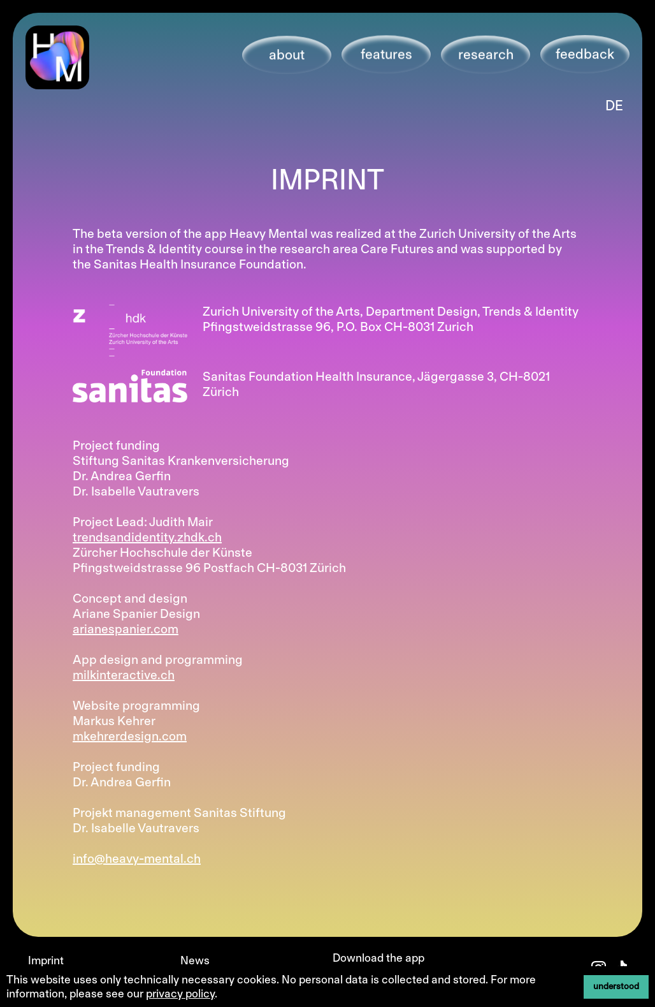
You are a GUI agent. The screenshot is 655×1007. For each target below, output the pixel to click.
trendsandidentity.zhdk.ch (147, 537)
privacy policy (180, 993)
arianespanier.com (125, 629)
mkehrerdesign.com (130, 736)
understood (616, 986)
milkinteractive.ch (124, 675)
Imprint (46, 960)
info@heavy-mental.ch (137, 859)
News (195, 960)
